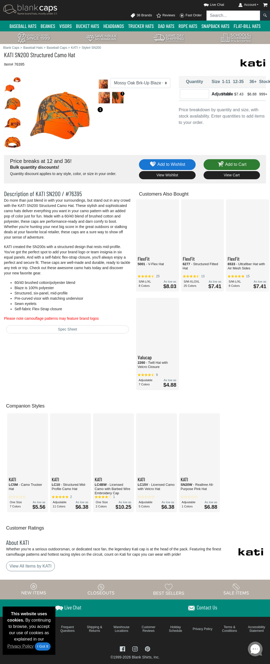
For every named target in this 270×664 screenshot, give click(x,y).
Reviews (165, 15)
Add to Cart (232, 164)
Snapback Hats (215, 26)
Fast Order (190, 15)
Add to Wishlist (167, 164)
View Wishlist (167, 175)
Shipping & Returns (94, 629)
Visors (65, 26)
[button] (209, 4)
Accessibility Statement (256, 629)
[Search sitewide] (233, 16)
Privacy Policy (20, 646)
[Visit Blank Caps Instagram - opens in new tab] (135, 648)
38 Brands (141, 15)
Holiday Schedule (175, 629)
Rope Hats (188, 26)
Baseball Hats (22, 26)
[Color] (140, 83)
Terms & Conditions (229, 629)
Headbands (113, 26)
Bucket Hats (87, 26)
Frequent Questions (67, 629)
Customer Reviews (148, 629)
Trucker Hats (141, 26)
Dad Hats (166, 26)
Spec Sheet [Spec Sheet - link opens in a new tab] (67, 329)
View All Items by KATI (30, 566)
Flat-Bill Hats (247, 26)
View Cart (232, 175)
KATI (8, 55)
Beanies (48, 26)
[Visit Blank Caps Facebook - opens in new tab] (123, 648)
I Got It (42, 646)
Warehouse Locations (121, 629)
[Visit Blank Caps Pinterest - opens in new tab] (147, 648)
